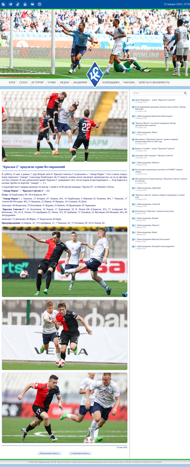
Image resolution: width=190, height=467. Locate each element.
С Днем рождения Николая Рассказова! (152, 239)
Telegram (11, 4)
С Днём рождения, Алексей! (147, 204)
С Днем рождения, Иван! (146, 232)
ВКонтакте (33, 4)
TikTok (18, 4)
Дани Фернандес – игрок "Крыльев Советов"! (155, 100)
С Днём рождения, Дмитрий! (148, 188)
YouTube (25, 4)
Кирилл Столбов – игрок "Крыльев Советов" (155, 148)
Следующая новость (80, 453)
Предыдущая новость (49, 453)
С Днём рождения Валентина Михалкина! (153, 116)
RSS (4, 4)
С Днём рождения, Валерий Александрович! (155, 246)
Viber (40, 4)
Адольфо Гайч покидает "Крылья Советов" (154, 155)
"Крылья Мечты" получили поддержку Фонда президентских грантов (155, 124)
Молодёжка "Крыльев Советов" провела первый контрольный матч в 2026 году (156, 140)
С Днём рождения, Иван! (146, 132)
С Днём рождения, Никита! (147, 162)
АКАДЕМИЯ (80, 82)
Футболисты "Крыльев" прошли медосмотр (154, 211)
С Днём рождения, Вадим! (147, 218)
